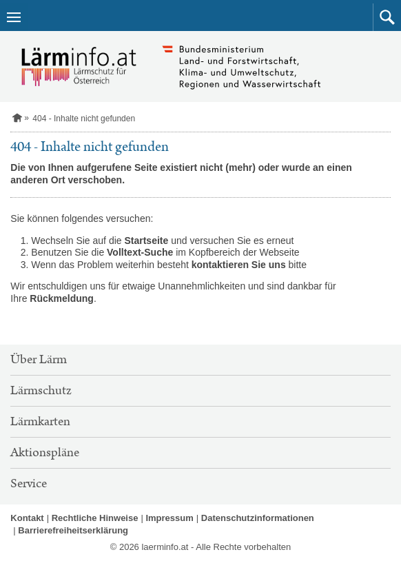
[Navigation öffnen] (14, 17)
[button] (387, 17)
